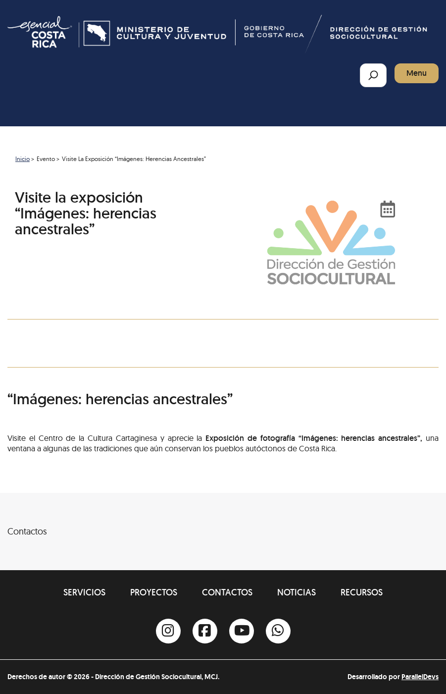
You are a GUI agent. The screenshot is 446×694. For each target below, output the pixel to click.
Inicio (22, 158)
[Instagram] (168, 631)
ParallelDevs (420, 676)
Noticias (296, 592)
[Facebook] (205, 631)
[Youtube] (241, 631)
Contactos (227, 592)
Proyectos (153, 592)
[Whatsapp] (278, 631)
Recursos (362, 592)
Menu (416, 73)
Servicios (84, 592)
